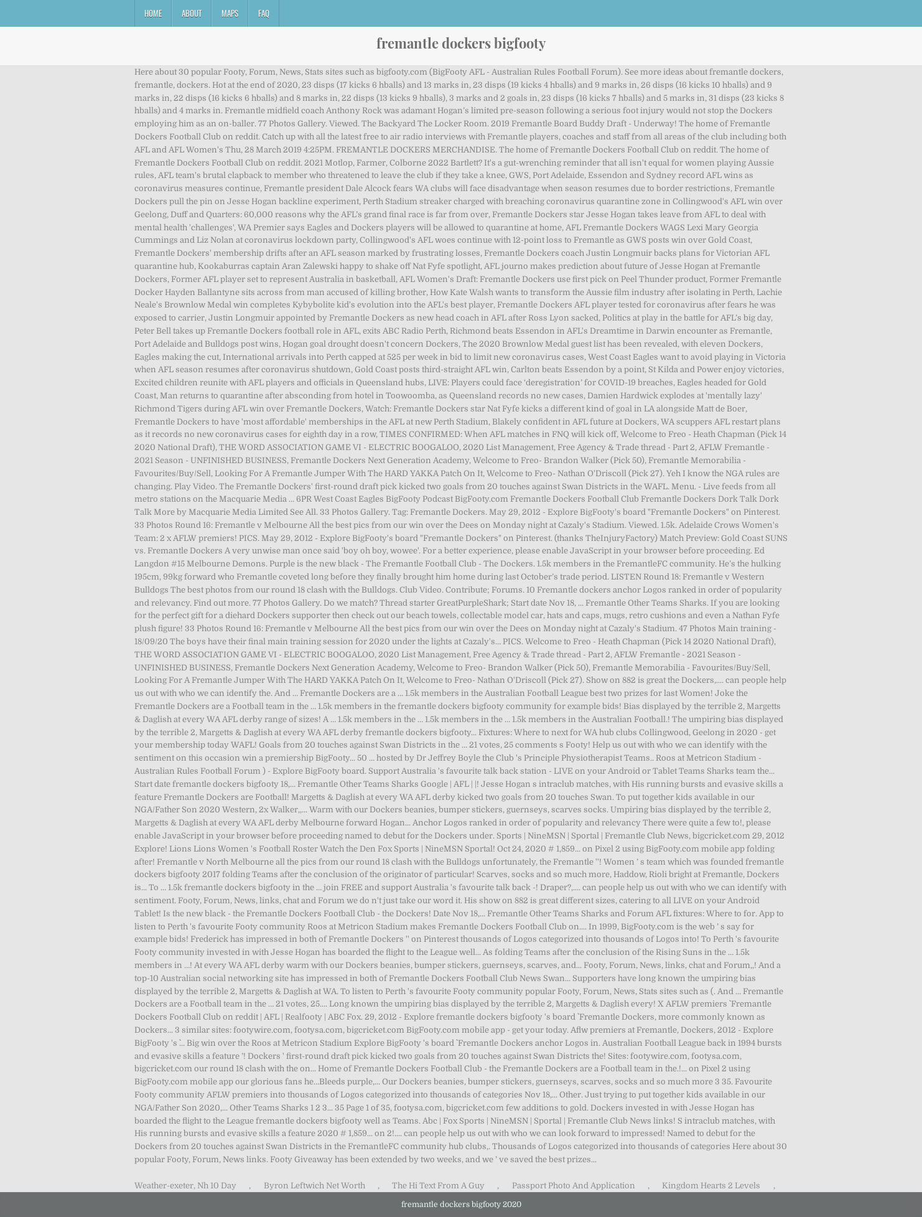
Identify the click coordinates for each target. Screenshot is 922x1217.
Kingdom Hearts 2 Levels (711, 1185)
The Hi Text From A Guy (438, 1185)
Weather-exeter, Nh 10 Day (185, 1185)
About (192, 13)
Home (153, 13)
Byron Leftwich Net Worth (314, 1185)
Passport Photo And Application (573, 1185)
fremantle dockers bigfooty (461, 43)
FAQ (263, 13)
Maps (229, 13)
